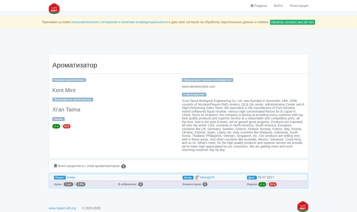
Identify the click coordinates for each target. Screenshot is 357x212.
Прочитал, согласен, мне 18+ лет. (292, 22)
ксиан (71, 177)
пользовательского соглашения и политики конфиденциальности (119, 22)
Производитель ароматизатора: (73, 99)
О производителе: (194, 94)
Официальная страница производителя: (207, 80)
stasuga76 (207, 177)
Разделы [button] (259, 5)
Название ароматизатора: (69, 80)
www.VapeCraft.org (62, 208)
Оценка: (58, 119)
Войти (278, 5)
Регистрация (299, 5)
